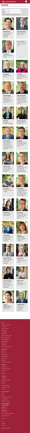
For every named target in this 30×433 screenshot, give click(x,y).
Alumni (3, 395)
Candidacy (4, 389)
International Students (6, 362)
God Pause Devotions (6, 368)
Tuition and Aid (4, 354)
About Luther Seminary (6, 324)
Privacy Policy (4, 343)
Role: (3, 10)
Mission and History (5, 328)
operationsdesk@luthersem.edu (8, 413)
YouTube (3, 425)
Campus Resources (5, 339)
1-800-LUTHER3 (4, 411)
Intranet (3, 373)
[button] (26, 1)
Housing (3, 360)
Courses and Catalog (6, 387)
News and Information (6, 337)
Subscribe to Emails (5, 400)
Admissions (4, 351)
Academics (4, 378)
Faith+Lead (4, 366)
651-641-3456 (4, 408)
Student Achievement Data (7, 335)
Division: (3, 12)
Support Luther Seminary (6, 397)
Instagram (4, 423)
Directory (7, 14)
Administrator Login (6, 428)
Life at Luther (4, 358)
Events (3, 393)
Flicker (3, 421)
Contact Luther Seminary (6, 346)
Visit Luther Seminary (6, 415)
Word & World (4, 370)
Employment (4, 344)
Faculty (3, 383)
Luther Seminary (13, 2)
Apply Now (4, 352)
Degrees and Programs (6, 380)
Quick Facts (4, 326)
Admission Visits (5, 356)
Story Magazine (5, 399)
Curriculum (4, 381)
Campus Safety (5, 341)
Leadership (4, 330)
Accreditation (4, 333)
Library (3, 371)
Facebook (3, 418)
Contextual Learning (5, 385)
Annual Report (4, 332)
